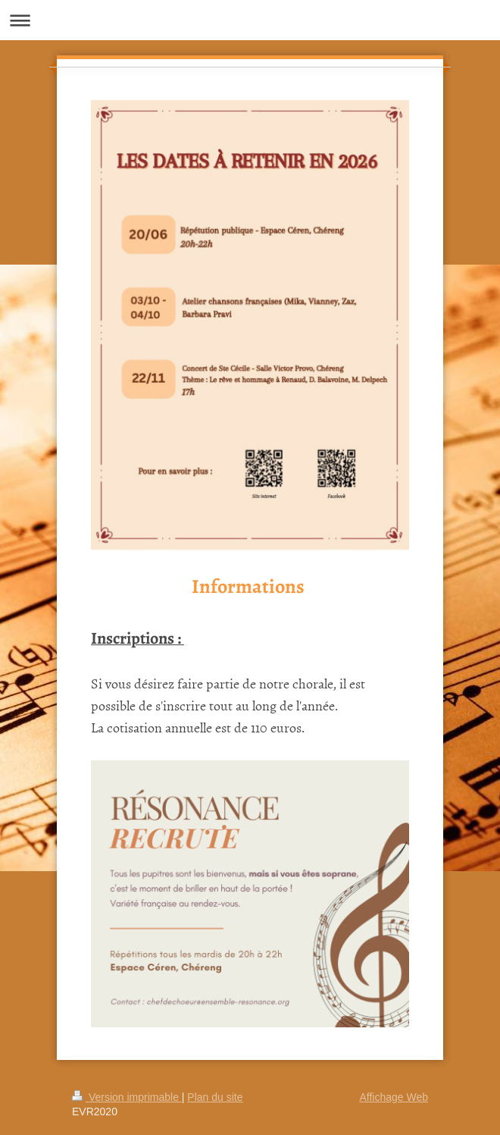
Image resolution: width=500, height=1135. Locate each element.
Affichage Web (393, 1097)
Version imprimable (127, 1097)
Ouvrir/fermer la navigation (250, 20)
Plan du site (214, 1097)
